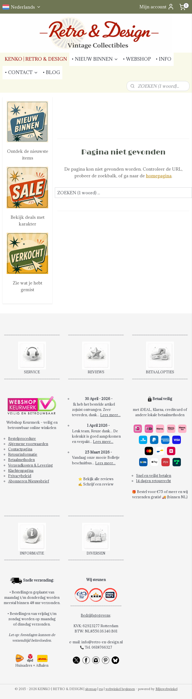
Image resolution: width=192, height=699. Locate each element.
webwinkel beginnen (120, 689)
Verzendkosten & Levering (30, 465)
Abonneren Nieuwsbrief (28, 481)
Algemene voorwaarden (28, 444)
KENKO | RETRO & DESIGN (36, 59)
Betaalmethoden (21, 459)
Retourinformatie (22, 454)
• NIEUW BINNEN (95, 59)
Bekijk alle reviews (98, 479)
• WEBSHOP (137, 59)
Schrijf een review (98, 484)
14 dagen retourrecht (153, 481)
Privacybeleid (19, 476)
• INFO (163, 59)
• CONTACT (21, 72)
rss (101, 689)
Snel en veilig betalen (153, 475)
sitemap (91, 689)
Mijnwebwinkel (167, 689)
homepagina (159, 175)
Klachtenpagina (20, 470)
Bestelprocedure (22, 438)
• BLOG (51, 72)
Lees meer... (110, 415)
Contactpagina (20, 449)
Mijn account (156, 6)
